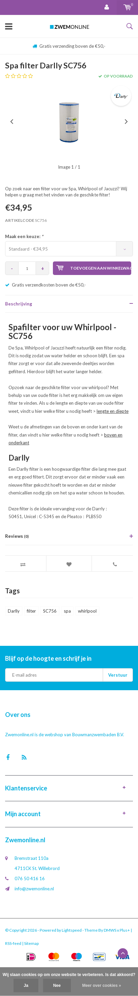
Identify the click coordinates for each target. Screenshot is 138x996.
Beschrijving (18, 303)
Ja (26, 985)
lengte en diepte (113, 411)
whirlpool (87, 611)
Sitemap (31, 943)
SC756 (50, 611)
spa (67, 611)
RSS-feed (13, 943)
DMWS (110, 930)
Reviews (17, 536)
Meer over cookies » (101, 985)
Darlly (14, 611)
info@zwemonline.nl (34, 888)
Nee (57, 985)
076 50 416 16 (30, 878)
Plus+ (125, 930)
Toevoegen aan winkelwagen (93, 268)
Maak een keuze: (24, 236)
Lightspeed (72, 930)
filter (31, 611)
